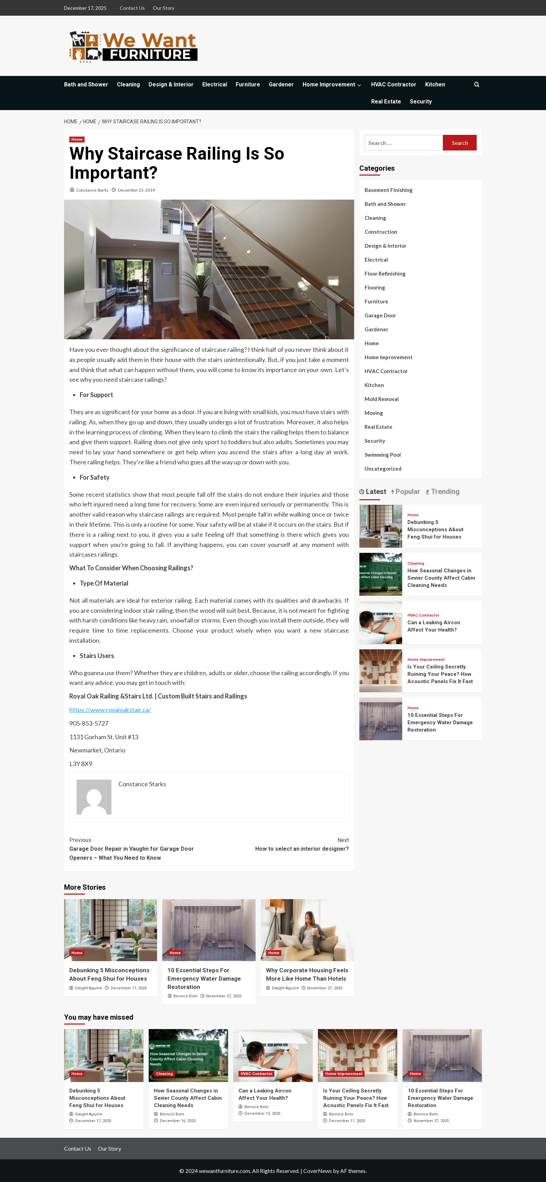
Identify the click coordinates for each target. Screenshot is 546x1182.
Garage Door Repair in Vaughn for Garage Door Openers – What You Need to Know (139, 848)
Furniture (248, 84)
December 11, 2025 (347, 1121)
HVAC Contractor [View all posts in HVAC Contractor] (423, 615)
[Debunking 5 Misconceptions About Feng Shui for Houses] (110, 930)
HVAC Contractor (393, 84)
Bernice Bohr (185, 996)
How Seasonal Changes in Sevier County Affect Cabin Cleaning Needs (441, 577)
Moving (374, 413)
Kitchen (435, 84)
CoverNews (317, 1170)
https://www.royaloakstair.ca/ (110, 709)
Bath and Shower (86, 84)
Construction (381, 232)
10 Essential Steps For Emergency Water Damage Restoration (204, 978)
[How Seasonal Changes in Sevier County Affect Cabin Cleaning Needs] (380, 573)
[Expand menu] (358, 85)
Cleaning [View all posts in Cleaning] (415, 563)
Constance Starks (92, 190)
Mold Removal (382, 399)
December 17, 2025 (129, 988)
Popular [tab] (407, 491)
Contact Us (132, 8)
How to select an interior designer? (279, 844)
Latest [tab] (375, 491)
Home (372, 343)
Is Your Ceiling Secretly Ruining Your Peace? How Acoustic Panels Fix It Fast (440, 674)
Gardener (281, 84)
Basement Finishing (389, 190)
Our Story (163, 8)
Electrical (214, 84)
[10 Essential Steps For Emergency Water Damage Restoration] (208, 930)
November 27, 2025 (223, 996)
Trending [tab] (444, 491)
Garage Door (380, 315)
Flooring (375, 287)
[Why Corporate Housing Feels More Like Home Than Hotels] (307, 930)
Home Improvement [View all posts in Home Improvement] (426, 660)
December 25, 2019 (136, 190)
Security (421, 101)
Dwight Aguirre (88, 988)
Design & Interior (171, 84)
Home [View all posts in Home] (77, 139)
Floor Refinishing (385, 273)
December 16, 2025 (178, 1121)
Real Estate (386, 101)
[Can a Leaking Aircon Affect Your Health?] (380, 621)
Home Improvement (332, 84)
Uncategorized (383, 468)
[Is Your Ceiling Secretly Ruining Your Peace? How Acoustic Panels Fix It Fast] (380, 669)
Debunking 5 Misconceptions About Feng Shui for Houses (435, 529)
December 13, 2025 (262, 1113)
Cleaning (128, 84)
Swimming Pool (383, 454)
